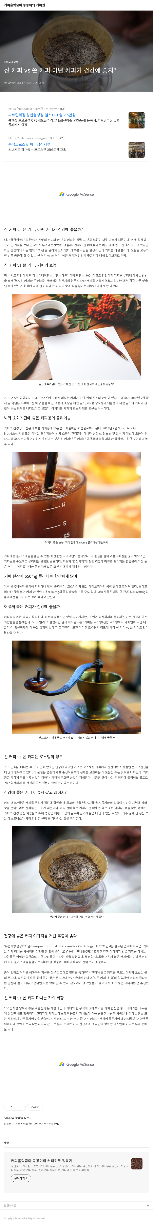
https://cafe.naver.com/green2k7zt (32, 138)
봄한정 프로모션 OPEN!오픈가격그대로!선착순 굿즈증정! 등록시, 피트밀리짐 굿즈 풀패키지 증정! (64, 122)
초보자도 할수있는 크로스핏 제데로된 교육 (37, 149)
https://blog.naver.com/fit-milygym (33, 108)
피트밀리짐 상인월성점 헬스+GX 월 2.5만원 (42, 114)
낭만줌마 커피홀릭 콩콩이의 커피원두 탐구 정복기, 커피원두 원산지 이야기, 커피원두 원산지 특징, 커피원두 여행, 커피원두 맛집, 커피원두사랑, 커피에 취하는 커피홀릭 (70, 1168)
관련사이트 (10, 1205)
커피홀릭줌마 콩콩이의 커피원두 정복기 (26, 5)
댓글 (6, 1143)
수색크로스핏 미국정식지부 (29, 144)
